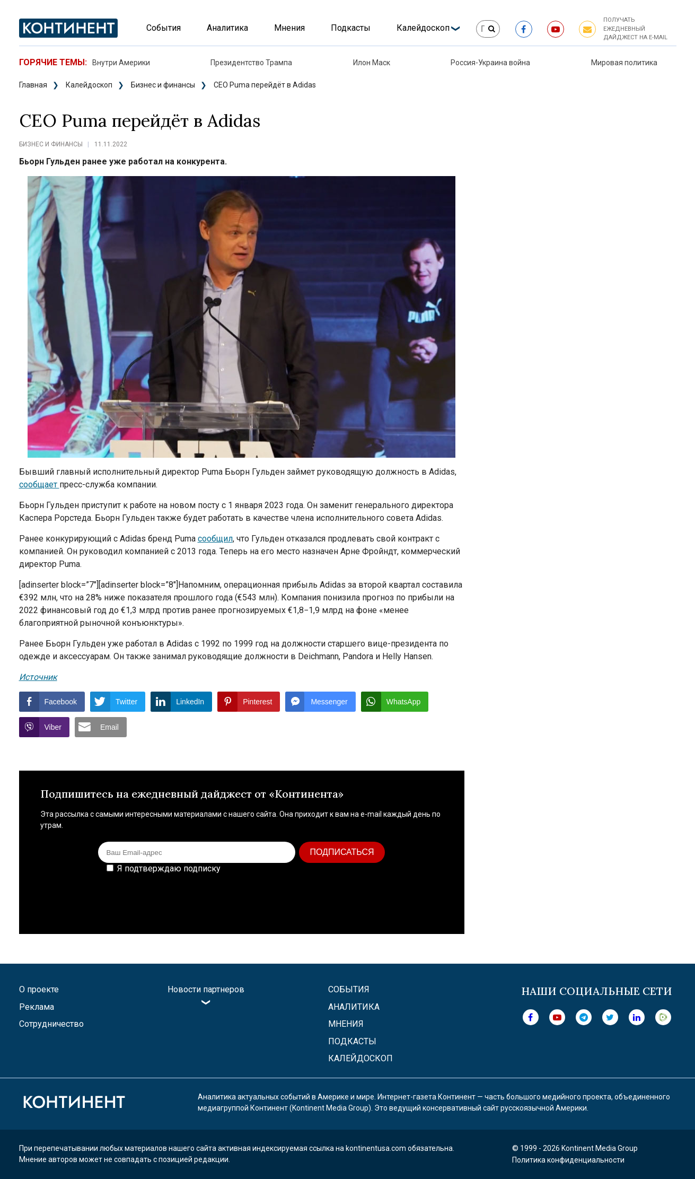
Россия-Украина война (490, 62)
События (163, 28)
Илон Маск (371, 62)
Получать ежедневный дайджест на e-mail (635, 28)
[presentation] (362, 896)
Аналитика (227, 28)
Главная (33, 85)
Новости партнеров (206, 989)
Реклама (36, 1007)
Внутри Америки (121, 62)
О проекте (39, 989)
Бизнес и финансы (163, 85)
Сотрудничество (51, 1024)
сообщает (39, 484)
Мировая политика (624, 62)
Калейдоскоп (423, 28)
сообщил (215, 539)
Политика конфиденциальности (568, 1160)
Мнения (289, 28)
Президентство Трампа (251, 62)
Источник (38, 677)
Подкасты (351, 28)
